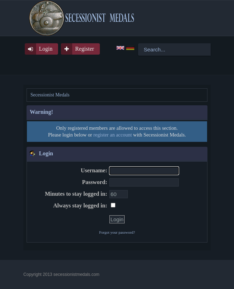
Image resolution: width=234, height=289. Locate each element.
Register (84, 49)
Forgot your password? (117, 232)
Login (45, 49)
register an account (112, 135)
